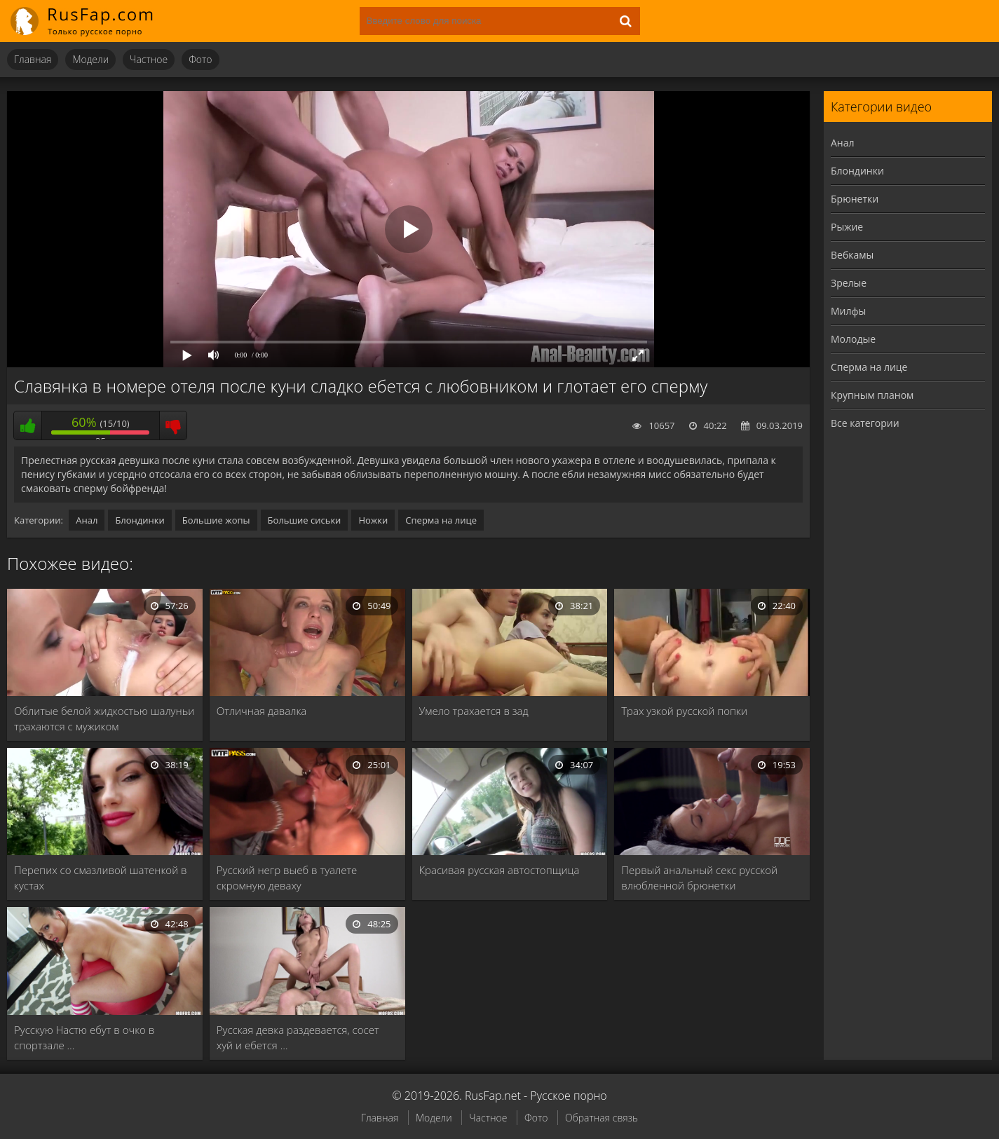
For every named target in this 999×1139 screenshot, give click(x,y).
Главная (32, 59)
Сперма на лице (441, 520)
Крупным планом (872, 395)
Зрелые (849, 282)
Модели (90, 59)
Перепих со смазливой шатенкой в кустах (100, 877)
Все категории (865, 423)
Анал (86, 520)
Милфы (848, 311)
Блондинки (139, 520)
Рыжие (847, 226)
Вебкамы (852, 254)
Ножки (373, 520)
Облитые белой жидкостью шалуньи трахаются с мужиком (104, 718)
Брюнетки (854, 198)
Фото (200, 59)
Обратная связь (601, 1117)
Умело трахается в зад (474, 711)
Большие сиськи (304, 520)
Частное (149, 59)
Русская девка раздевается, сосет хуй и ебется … (298, 1037)
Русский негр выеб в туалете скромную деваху (287, 877)
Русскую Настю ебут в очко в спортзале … (84, 1037)
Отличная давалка (262, 711)
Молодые (853, 339)
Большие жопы (216, 520)
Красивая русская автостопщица (499, 870)
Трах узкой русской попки (684, 711)
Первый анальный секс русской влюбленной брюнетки (699, 877)
